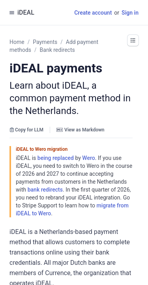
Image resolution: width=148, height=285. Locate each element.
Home (16, 42)
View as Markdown (80, 130)
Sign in (130, 13)
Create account (93, 13)
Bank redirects (57, 50)
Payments (45, 42)
